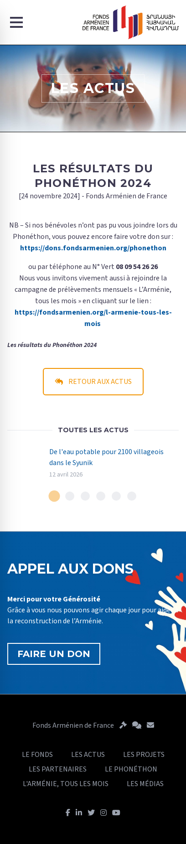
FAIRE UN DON (53, 653)
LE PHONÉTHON (131, 769)
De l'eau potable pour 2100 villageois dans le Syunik (106, 457)
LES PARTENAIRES (58, 769)
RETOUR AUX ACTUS (93, 382)
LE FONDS (37, 755)
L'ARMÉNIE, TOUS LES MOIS (65, 784)
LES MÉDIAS (145, 784)
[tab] (54, 496)
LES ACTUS (88, 755)
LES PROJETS (144, 755)
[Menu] (16, 22)
